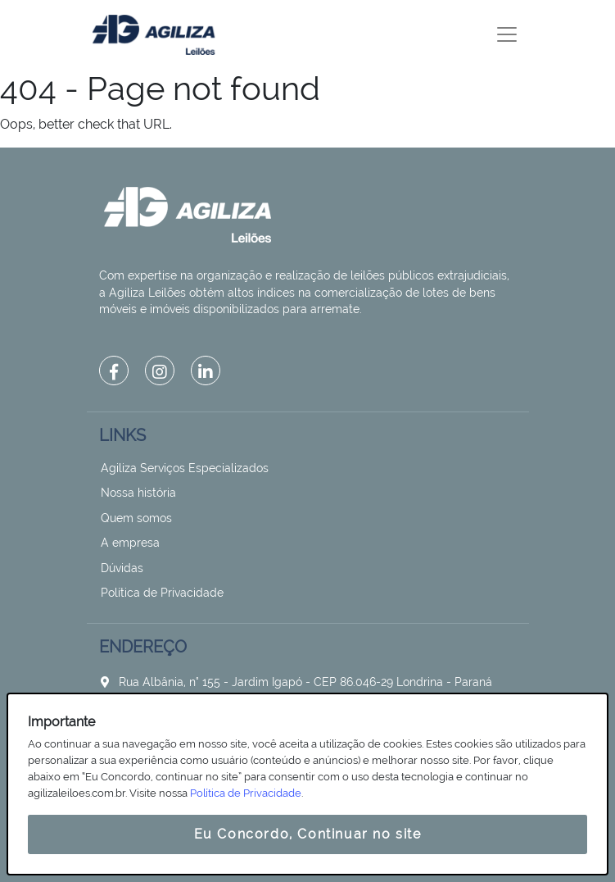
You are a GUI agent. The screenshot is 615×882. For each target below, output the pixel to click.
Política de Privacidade (162, 592)
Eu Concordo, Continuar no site (308, 834)
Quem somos (136, 518)
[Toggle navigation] (507, 34)
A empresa (130, 542)
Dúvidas (122, 568)
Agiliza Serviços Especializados (185, 468)
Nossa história (138, 492)
